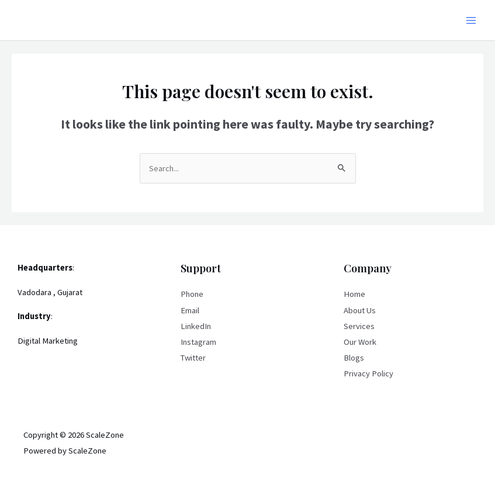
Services (359, 326)
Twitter (193, 357)
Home (354, 294)
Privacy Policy (368, 373)
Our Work (360, 342)
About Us (360, 310)
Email (190, 310)
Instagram (198, 342)
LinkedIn (196, 326)
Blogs (354, 357)
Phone (192, 294)
